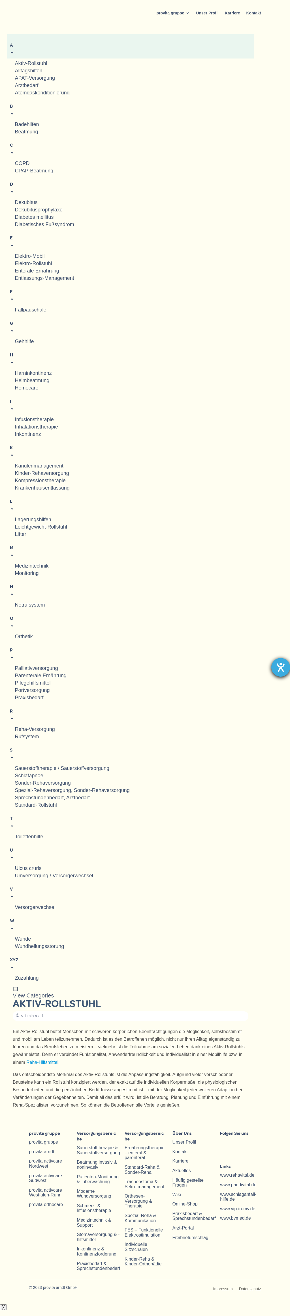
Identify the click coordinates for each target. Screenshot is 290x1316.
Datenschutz (250, 1289)
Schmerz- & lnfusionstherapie (94, 1208)
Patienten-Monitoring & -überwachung (98, 1179)
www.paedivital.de (238, 1184)
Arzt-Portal (183, 1228)
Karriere (232, 13)
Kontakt (253, 13)
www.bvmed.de (235, 1218)
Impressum (223, 1289)
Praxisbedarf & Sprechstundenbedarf (98, 1266)
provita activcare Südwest (45, 1178)
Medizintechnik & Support (94, 1223)
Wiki (176, 1194)
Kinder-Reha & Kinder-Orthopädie (143, 1262)
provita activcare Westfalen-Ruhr (45, 1193)
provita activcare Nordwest (45, 1163)
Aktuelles (181, 1170)
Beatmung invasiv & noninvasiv (97, 1165)
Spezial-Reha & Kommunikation (140, 1218)
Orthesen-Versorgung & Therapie (138, 1201)
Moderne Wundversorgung (94, 1194)
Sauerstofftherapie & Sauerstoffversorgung (98, 1150)
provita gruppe (170, 13)
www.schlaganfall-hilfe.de (238, 1197)
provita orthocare (46, 1204)
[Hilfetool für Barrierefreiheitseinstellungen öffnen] (280, 667)
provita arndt (41, 1151)
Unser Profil (207, 13)
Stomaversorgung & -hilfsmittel (98, 1237)
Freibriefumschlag (190, 1237)
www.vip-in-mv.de (237, 1208)
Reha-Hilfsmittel (42, 1062)
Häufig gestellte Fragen (188, 1183)
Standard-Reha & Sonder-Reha (142, 1170)
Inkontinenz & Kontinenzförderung (96, 1251)
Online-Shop (185, 1204)
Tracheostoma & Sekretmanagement (144, 1184)
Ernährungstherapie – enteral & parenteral (145, 1152)
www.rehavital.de (237, 1175)
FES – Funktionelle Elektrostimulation (144, 1232)
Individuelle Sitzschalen (136, 1247)
